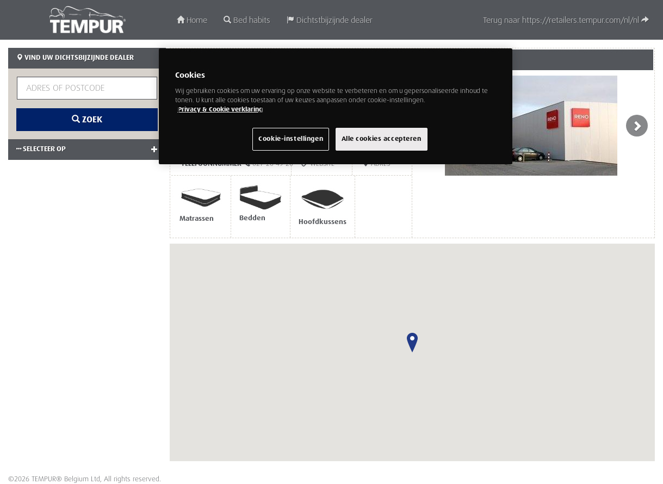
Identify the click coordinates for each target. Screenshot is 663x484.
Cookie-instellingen (290, 139)
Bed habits (247, 20)
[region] (335, 106)
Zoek (87, 119)
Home (192, 20)
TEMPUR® (87, 19)
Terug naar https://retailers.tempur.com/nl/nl (566, 20)
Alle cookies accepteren (382, 139)
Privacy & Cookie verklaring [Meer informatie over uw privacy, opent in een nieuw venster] (220, 110)
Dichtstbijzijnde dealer (330, 20)
